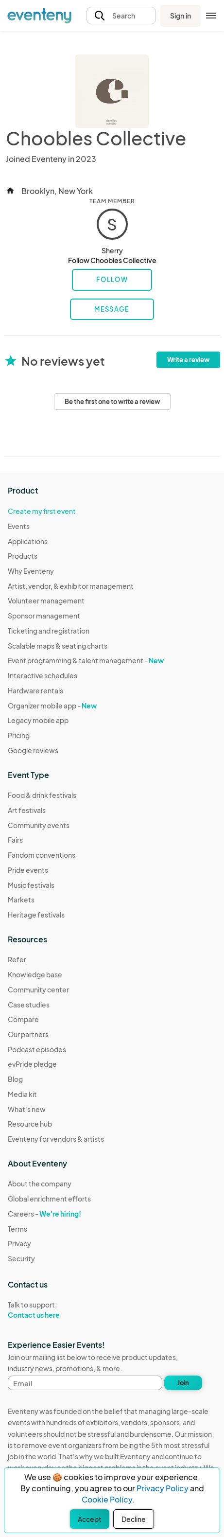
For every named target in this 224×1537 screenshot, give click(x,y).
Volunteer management (46, 600)
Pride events (28, 870)
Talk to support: (49, 1310)
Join (183, 1383)
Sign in (180, 15)
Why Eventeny (31, 570)
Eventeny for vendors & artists (56, 1138)
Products (22, 555)
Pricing (19, 735)
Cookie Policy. (108, 1499)
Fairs (15, 839)
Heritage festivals (36, 914)
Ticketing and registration (48, 630)
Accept (90, 1519)
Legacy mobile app (38, 720)
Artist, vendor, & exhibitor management (71, 586)
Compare (23, 1019)
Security (21, 1258)
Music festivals (31, 885)
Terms (17, 1228)
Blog (15, 1079)
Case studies (29, 1004)
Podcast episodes (37, 1049)
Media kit (22, 1094)
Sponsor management (44, 615)
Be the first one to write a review (112, 402)
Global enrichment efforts (49, 1198)
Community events (38, 825)
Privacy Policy (163, 1488)
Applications (28, 541)
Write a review (188, 360)
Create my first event (42, 511)
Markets (21, 899)
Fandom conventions (41, 854)
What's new (27, 1109)
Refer (17, 959)
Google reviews (33, 750)
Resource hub (30, 1123)
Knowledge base (35, 974)
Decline (133, 1519)
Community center (38, 989)
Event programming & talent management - (86, 660)
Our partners (28, 1034)
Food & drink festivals (42, 795)
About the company (39, 1183)
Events (19, 526)
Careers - (44, 1213)
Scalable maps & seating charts (57, 645)
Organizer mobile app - (52, 705)
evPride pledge (32, 1064)
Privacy (19, 1243)
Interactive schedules (42, 675)
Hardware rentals (35, 690)
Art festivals (27, 810)
